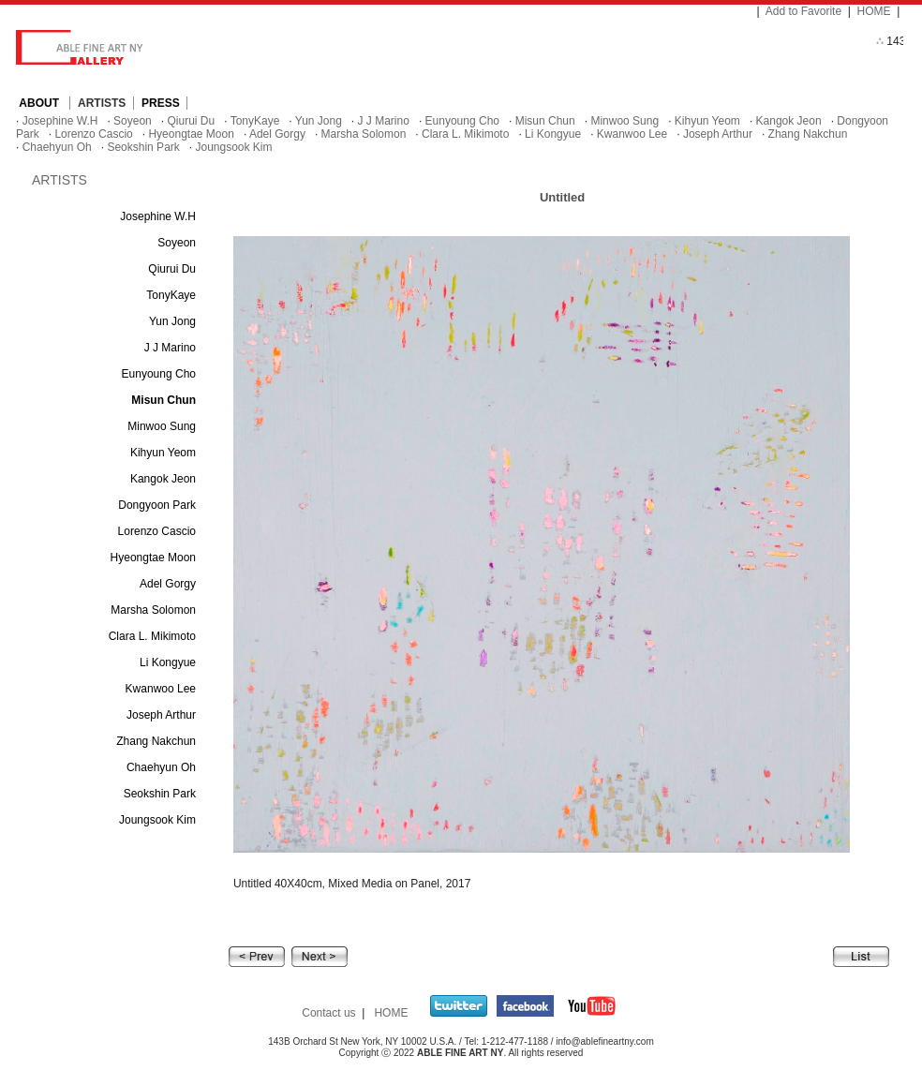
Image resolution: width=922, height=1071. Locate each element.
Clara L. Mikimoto (465, 134)
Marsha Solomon (364, 134)
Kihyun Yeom (707, 120)
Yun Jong (318, 120)
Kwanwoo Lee (632, 134)
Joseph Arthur (717, 134)
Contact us (328, 1012)
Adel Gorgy (277, 134)
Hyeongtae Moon (190, 134)
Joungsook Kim (233, 147)
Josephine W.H (60, 120)
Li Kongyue (553, 134)
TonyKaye (255, 120)
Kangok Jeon (789, 120)
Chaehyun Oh (57, 147)
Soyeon (132, 120)
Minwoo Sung (624, 120)
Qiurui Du (191, 120)
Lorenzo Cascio (93, 134)
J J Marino (383, 120)
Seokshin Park (143, 147)
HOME (874, 11)
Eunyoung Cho (462, 120)
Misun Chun (545, 120)
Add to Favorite (803, 11)
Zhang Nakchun (808, 134)
